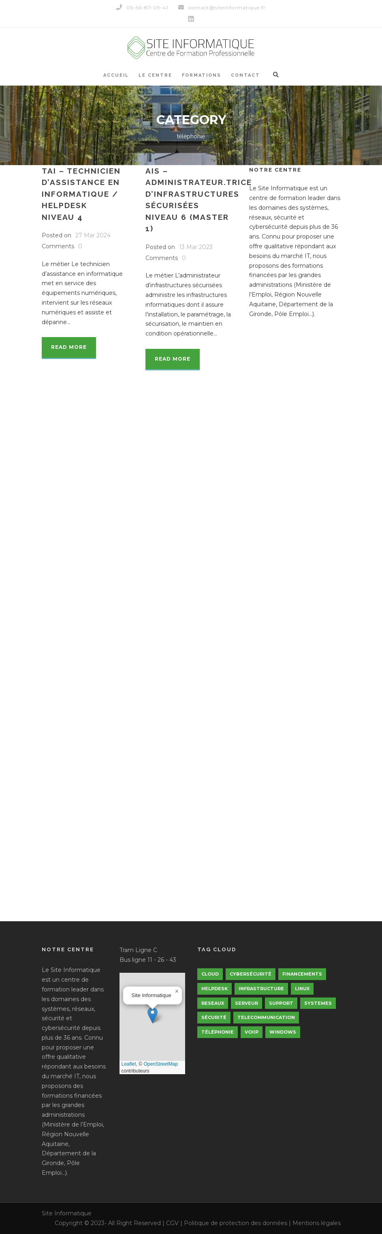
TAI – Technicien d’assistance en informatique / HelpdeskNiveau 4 (81, 193)
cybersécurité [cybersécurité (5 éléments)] (250, 974)
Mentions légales (316, 1223)
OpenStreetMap (160, 1064)
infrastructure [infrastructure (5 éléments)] (261, 988)
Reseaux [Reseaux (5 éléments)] (212, 1003)
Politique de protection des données (235, 1223)
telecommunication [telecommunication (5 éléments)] (266, 1017)
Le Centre (155, 75)
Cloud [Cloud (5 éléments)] (210, 974)
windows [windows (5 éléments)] (282, 1032)
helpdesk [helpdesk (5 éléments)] (214, 988)
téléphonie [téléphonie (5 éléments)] (217, 1032)
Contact (245, 75)
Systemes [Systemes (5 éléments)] (318, 1003)
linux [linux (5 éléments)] (302, 988)
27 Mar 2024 (93, 235)
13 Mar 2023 (196, 247)
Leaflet (129, 1064)
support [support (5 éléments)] (281, 1003)
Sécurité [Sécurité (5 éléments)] (213, 1017)
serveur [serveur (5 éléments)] (246, 1003)
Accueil (116, 75)
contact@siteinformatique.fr (222, 7)
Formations (201, 75)
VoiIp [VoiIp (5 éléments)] (251, 1032)
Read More (69, 347)
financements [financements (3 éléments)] (302, 974)
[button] (152, 1015)
